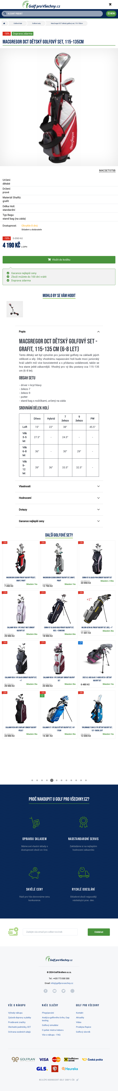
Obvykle (29, 225)
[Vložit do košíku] (59, 259)
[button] (32, 780)
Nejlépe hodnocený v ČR (57, 1080)
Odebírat (98, 932)
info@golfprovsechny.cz (62, 983)
